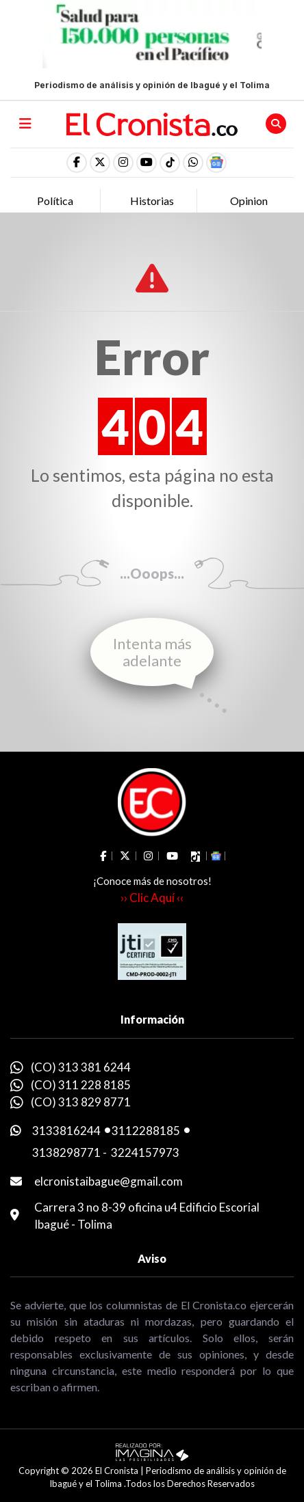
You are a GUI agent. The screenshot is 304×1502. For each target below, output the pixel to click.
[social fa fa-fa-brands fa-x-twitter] (100, 162)
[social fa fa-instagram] (123, 162)
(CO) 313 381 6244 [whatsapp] (81, 1067)
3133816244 (66, 1130)
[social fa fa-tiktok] (170, 162)
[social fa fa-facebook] (76, 162)
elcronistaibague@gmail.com (108, 1181)
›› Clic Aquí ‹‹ (152, 897)
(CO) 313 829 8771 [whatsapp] (81, 1102)
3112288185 (146, 1130)
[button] (193, 162)
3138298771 (66, 1152)
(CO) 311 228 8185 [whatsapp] (81, 1085)
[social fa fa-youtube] (146, 162)
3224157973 (145, 1152)
